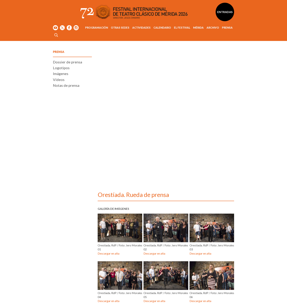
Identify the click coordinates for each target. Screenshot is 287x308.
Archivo (213, 27)
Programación (96, 27)
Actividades (141, 27)
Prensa (227, 27)
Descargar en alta (108, 231)
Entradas (225, 12)
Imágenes (60, 188)
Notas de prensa (66, 199)
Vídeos (59, 194)
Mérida (198, 27)
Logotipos (61, 182)
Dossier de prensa (67, 176)
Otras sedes (120, 27)
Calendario (162, 27)
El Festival (182, 27)
